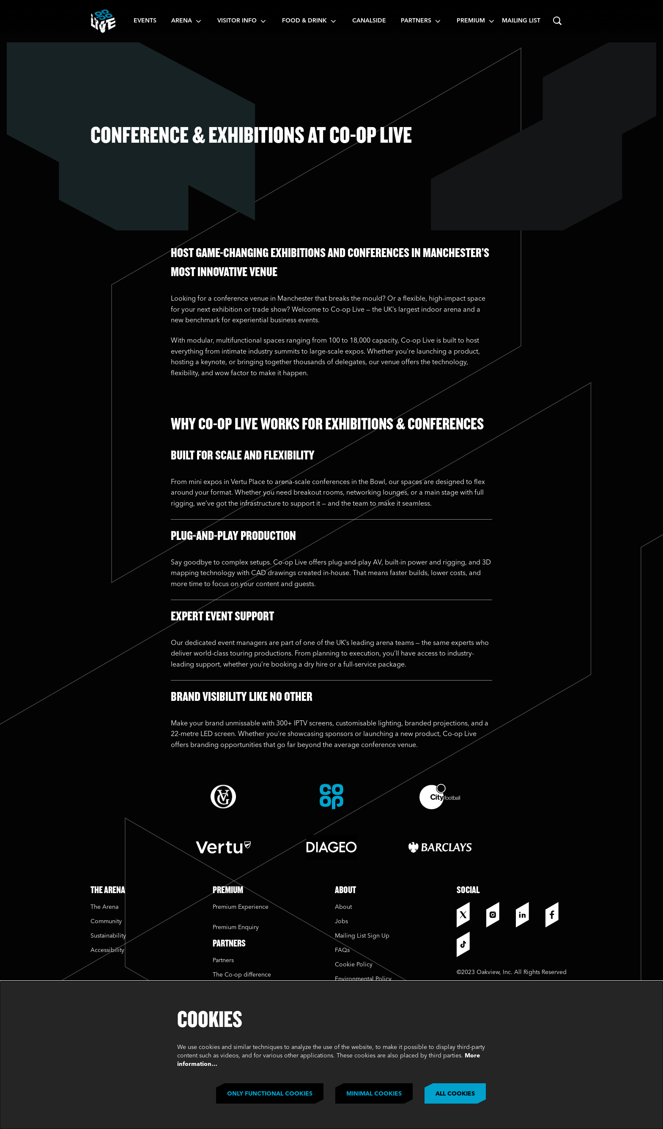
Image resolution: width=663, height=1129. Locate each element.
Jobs (341, 921)
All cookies (455, 1094)
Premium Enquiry (236, 927)
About (343, 907)
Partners (223, 960)
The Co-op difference (242, 975)
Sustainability (109, 936)
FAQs (342, 950)
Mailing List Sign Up (362, 936)
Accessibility (107, 950)
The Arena (104, 907)
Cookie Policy (354, 965)
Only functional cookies (269, 1094)
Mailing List (521, 21)
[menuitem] (145, 21)
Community (106, 921)
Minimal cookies (374, 1094)
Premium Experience (240, 907)
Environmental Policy (363, 979)
